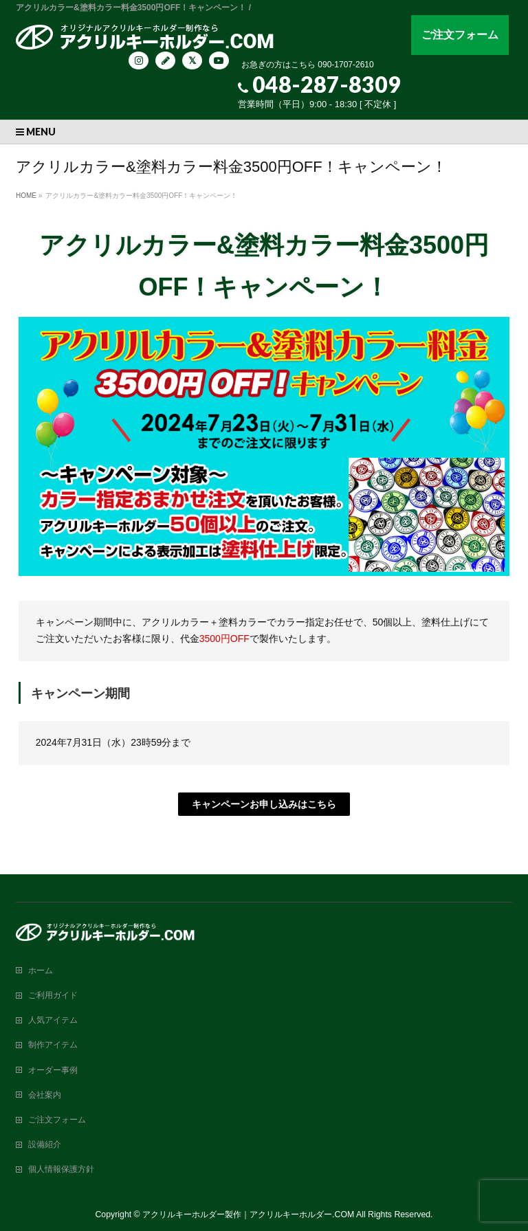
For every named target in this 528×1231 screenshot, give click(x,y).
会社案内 (44, 1095)
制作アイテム (53, 1045)
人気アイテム (53, 1020)
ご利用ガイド (53, 995)
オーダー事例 (53, 1070)
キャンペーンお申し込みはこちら (264, 804)
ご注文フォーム (459, 35)
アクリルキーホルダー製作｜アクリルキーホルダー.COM (248, 1214)
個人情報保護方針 (61, 1169)
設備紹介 (44, 1144)
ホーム (40, 970)
